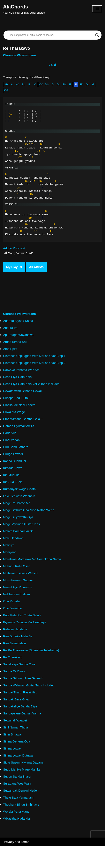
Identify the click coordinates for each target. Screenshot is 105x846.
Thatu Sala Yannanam (18, 797)
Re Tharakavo (12, 657)
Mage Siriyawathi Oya (18, 517)
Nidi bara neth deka (16, 594)
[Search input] (50, 35)
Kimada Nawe (12, 468)
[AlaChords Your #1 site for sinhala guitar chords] (24, 9)
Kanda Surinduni (14, 461)
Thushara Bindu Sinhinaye (21, 804)
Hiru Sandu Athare (15, 447)
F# (81, 84)
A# (18, 84)
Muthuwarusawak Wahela (20, 573)
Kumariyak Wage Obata (19, 489)
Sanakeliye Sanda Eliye (19, 664)
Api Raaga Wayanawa (18, 335)
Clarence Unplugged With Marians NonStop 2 (34, 363)
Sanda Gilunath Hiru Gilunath (23, 678)
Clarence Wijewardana (19, 55)
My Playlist (14, 267)
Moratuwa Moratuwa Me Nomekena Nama (32, 559)
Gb (87, 84)
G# (6, 90)
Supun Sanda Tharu (17, 776)
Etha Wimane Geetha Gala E (23, 419)
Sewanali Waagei (15, 720)
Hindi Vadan (11, 440)
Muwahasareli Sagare (18, 580)
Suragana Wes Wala (17, 783)
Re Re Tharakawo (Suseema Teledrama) (31, 650)
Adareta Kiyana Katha (18, 320)
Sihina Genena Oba (16, 741)
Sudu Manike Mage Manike (21, 769)
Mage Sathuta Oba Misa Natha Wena (28, 510)
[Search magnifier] (97, 35)
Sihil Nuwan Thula (15, 727)
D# (58, 84)
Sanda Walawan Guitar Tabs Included (28, 685)
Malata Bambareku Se (18, 531)
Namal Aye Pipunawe (17, 587)
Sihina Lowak (12, 748)
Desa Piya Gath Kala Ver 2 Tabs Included (31, 384)
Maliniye (8, 545)
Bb (23, 84)
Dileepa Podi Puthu (16, 398)
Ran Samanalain (14, 643)
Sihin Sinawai (12, 734)
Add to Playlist (14, 248)
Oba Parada (11, 601)
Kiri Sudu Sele (13, 482)
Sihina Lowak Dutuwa (18, 755)
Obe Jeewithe (12, 608)
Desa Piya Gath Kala (17, 377)
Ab (6, 84)
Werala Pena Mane (16, 811)
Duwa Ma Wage (14, 412)
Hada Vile (9, 433)
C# (41, 84)
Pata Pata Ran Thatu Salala (22, 615)
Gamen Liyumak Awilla (18, 426)
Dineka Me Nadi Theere (19, 405)
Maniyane (9, 552)
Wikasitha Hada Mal (16, 818)
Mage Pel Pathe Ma (16, 503)
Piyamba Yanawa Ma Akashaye (24, 622)
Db (46, 84)
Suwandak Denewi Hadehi (21, 790)
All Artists (36, 267)
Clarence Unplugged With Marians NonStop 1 (34, 356)
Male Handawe (13, 538)
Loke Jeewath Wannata (19, 496)
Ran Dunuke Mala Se (17, 636)
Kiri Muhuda (11, 475)
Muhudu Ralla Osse (16, 566)
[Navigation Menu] (97, 8)
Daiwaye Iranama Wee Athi (21, 370)
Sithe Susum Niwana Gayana (23, 762)
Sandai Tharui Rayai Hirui (20, 692)
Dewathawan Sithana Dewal (22, 391)
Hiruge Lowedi (13, 454)
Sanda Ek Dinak (14, 671)
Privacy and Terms (16, 842)
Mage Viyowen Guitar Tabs (21, 524)
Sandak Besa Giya (16, 699)
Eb (64, 84)
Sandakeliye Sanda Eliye (20, 706)
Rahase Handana (15, 629)
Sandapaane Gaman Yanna (22, 713)
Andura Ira (10, 327)
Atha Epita (10, 349)
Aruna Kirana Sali (15, 342)
